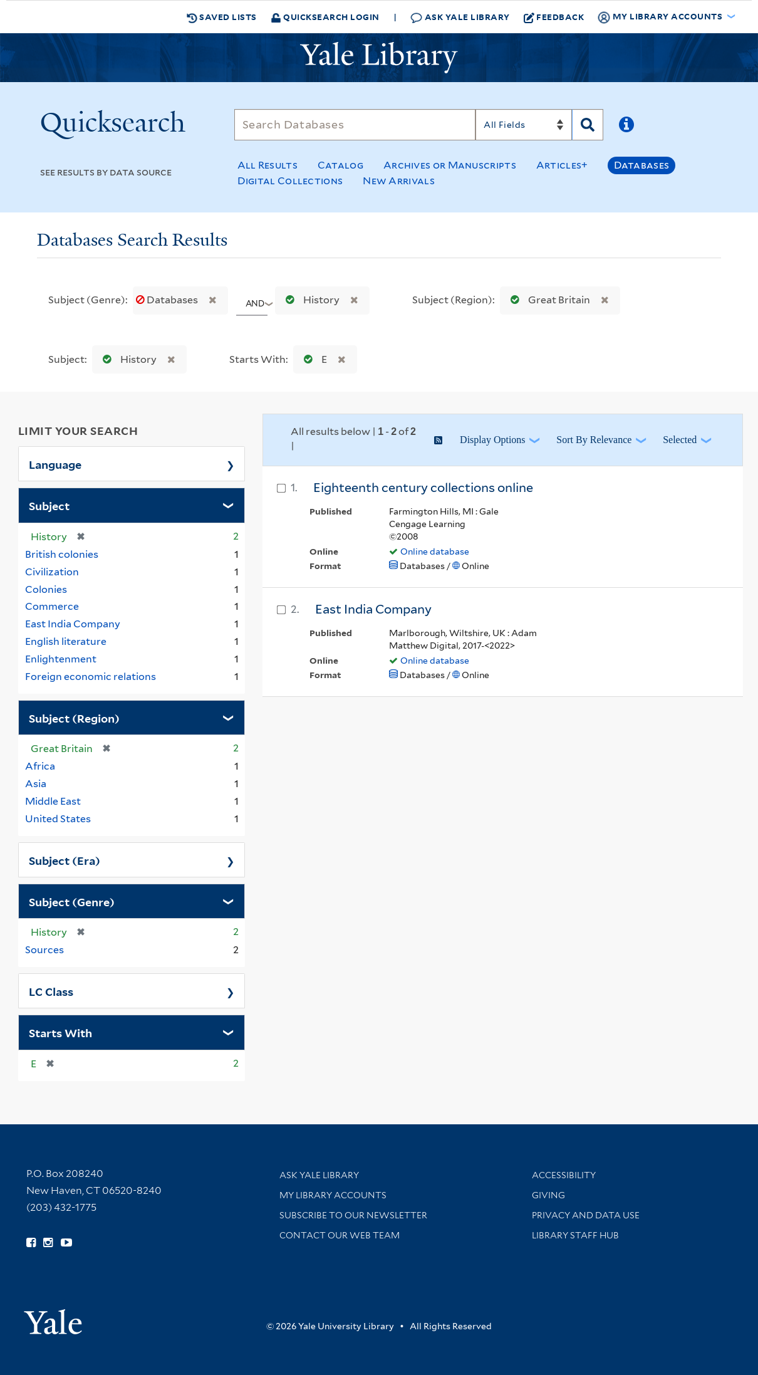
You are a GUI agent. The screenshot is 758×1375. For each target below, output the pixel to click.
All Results (267, 165)
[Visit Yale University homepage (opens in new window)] (53, 1317)
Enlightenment (60, 659)
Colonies (46, 589)
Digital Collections (290, 181)
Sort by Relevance (593, 439)
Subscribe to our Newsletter (353, 1215)
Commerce (52, 606)
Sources (44, 950)
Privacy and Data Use (586, 1215)
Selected (680, 439)
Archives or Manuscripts (449, 165)
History (309, 300)
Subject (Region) (74, 717)
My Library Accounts (333, 1195)
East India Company (72, 624)
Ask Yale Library (460, 17)
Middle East (53, 801)
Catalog (340, 165)
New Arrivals (399, 181)
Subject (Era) (64, 859)
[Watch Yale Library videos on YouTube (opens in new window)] (66, 1242)
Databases (642, 165)
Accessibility (564, 1175)
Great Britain (547, 300)
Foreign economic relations (90, 676)
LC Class (51, 990)
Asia (35, 784)
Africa (40, 766)
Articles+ (562, 165)
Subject (49, 505)
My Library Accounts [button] (661, 17)
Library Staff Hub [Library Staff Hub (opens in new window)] (575, 1235)
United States (58, 819)
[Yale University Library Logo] (379, 58)
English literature (65, 641)
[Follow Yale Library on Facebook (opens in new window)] (31, 1242)
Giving (548, 1195)
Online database (434, 551)
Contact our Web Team (339, 1235)
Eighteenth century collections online (423, 487)
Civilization (52, 572)
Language (55, 463)
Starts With (60, 1032)
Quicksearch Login (325, 17)
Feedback (554, 17)
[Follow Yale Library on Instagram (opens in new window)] (48, 1242)
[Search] (355, 124)
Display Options (492, 439)
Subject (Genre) (72, 901)
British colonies (61, 554)
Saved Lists (222, 17)
